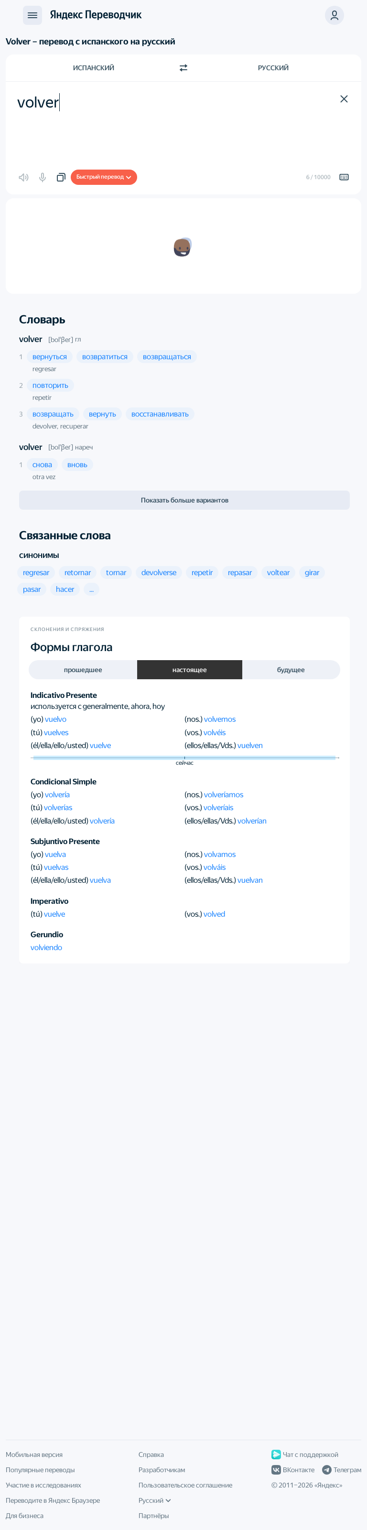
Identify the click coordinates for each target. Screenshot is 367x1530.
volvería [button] (57, 794)
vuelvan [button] (250, 880)
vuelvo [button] (55, 719)
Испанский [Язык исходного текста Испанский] (93, 68)
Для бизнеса (24, 1515)
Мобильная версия (34, 1454)
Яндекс (328, 1485)
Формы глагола (72, 647)
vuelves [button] (56, 732)
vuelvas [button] (56, 867)
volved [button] (214, 914)
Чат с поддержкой (304, 1454)
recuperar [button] (74, 426)
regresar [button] (44, 369)
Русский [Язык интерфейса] (155, 1500)
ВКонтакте (292, 1470)
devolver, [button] (45, 426)
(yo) (38, 719)
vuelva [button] (55, 854)
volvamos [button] (220, 854)
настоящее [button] (190, 670)
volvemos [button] (220, 719)
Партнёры (154, 1515)
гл (78, 339)
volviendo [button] (46, 947)
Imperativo (49, 901)
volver (31, 339)
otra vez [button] (43, 477)
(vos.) (194, 732)
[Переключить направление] (183, 67)
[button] (344, 98)
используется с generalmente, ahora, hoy (98, 706)
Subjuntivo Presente (65, 841)
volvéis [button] (215, 732)
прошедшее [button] (83, 670)
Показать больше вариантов (184, 500)
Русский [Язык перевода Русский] (273, 68)
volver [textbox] (38, 102)
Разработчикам (162, 1470)
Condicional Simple (64, 781)
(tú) (37, 732)
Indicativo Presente (64, 695)
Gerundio (47, 934)
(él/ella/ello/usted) (60, 745)
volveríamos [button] (223, 794)
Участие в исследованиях (43, 1485)
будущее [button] (291, 670)
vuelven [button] (250, 745)
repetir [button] (42, 397)
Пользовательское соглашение (185, 1485)
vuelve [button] (100, 745)
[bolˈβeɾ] (60, 339)
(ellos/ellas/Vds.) (210, 745)
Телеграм (341, 1470)
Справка (151, 1454)
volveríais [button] (218, 807)
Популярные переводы (40, 1470)
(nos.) (194, 719)
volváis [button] (215, 867)
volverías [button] (58, 807)
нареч (84, 447)
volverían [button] (252, 820)
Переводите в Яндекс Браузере (53, 1500)
